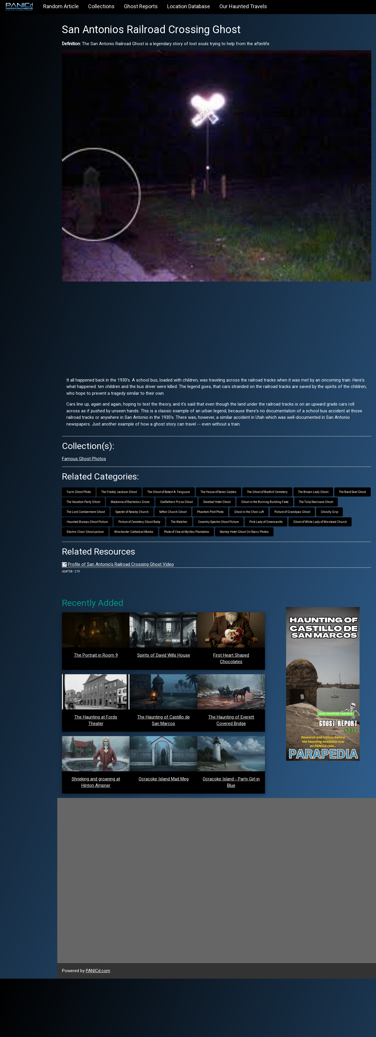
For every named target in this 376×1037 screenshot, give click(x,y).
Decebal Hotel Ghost (270, 489)
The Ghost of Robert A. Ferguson (185, 479)
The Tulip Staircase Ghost (100, 499)
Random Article (61, 6)
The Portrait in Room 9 (110, 653)
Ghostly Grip (138, 509)
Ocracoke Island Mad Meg (174, 837)
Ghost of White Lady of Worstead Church (153, 519)
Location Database (188, 6)
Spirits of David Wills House (174, 652)
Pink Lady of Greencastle (99, 519)
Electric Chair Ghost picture (209, 519)
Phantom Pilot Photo (271, 499)
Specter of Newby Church (192, 499)
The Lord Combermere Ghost (146, 499)
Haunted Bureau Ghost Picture (177, 509)
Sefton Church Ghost (233, 499)
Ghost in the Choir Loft (310, 499)
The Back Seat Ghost (96, 489)
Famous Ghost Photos (100, 446)
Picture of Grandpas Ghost (101, 509)
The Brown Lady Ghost (329, 479)
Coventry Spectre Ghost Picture (308, 509)
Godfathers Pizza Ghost (230, 489)
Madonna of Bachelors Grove (183, 489)
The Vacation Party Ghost (137, 489)
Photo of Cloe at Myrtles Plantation (310, 519)
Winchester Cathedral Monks (258, 519)
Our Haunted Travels (243, 6)
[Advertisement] (224, 315)
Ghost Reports (141, 6)
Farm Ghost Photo (95, 479)
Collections (101, 6)
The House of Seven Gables (235, 479)
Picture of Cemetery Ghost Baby (230, 509)
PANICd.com (114, 1029)
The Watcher (269, 509)
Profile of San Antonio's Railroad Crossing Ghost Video (137, 562)
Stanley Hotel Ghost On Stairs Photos (107, 529)
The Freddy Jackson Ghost (135, 479)
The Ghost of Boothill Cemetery (283, 479)
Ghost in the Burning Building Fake (318, 489)
